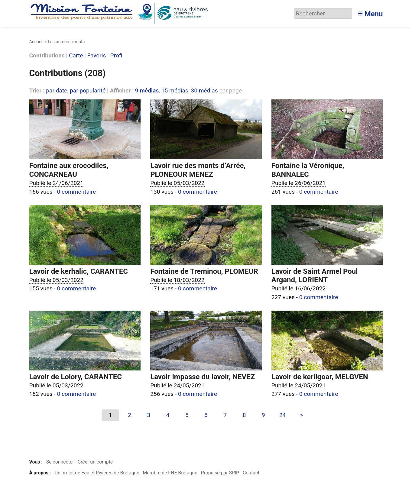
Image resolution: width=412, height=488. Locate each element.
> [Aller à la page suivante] (301, 415)
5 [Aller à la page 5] (187, 415)
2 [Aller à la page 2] (129, 415)
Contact (251, 473)
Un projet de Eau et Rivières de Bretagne (97, 473)
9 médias (147, 90)
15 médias (174, 90)
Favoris (96, 55)
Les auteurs (59, 41)
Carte (76, 55)
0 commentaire (76, 191)
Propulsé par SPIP (220, 473)
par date (56, 90)
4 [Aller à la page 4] (168, 415)
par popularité (87, 90)
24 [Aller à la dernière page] (282, 415)
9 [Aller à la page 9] (263, 415)
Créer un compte (95, 462)
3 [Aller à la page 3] (148, 415)
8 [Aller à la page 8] (244, 415)
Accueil (36, 41)
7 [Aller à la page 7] (225, 415)
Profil (117, 55)
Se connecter (60, 462)
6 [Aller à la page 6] (206, 415)
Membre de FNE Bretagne (170, 473)
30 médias (204, 90)
